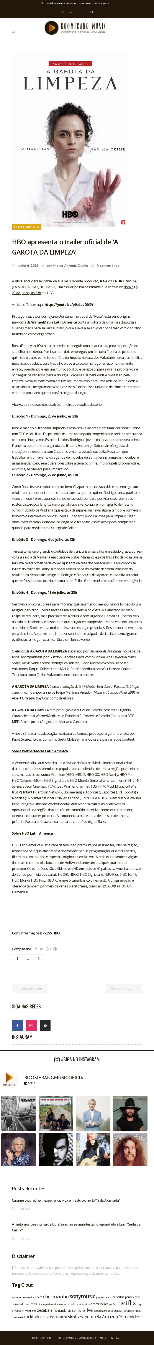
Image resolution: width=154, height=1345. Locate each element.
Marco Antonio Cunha (70, 266)
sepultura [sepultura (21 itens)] (116, 1311)
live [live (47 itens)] (89, 1310)
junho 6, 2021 (25, 266)
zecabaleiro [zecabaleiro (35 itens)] (47, 1310)
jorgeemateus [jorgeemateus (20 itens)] (104, 1297)
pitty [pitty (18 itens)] (40, 1304)
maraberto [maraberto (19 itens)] (30, 1310)
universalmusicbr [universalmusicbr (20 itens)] (66, 1304)
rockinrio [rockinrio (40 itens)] (32, 1317)
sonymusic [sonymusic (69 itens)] (82, 1296)
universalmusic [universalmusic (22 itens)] (21, 1304)
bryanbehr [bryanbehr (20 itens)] (18, 1310)
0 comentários (108, 266)
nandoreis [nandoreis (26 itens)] (64, 1310)
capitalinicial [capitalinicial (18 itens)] (49, 1304)
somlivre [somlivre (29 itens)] (78, 1310)
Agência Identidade (108, 1338)
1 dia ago (21, 1209)
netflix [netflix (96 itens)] (127, 1302)
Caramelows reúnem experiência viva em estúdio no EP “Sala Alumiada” (66, 1200)
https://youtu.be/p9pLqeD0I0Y (69, 304)
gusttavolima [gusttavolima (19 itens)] (83, 1304)
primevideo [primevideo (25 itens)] (132, 1297)
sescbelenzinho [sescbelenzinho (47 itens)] (53, 1296)
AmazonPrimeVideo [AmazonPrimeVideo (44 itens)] (121, 1316)
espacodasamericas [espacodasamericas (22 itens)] (24, 1297)
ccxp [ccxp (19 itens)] (139, 1304)
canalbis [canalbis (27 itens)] (118, 1297)
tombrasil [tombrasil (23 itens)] (17, 1317)
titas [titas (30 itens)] (34, 1303)
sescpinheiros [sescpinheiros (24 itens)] (99, 1304)
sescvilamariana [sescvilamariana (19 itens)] (101, 1310)
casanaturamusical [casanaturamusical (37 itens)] (58, 1316)
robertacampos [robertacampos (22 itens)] (132, 1311)
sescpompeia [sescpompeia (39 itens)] (89, 1317)
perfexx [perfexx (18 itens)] (113, 1304)
